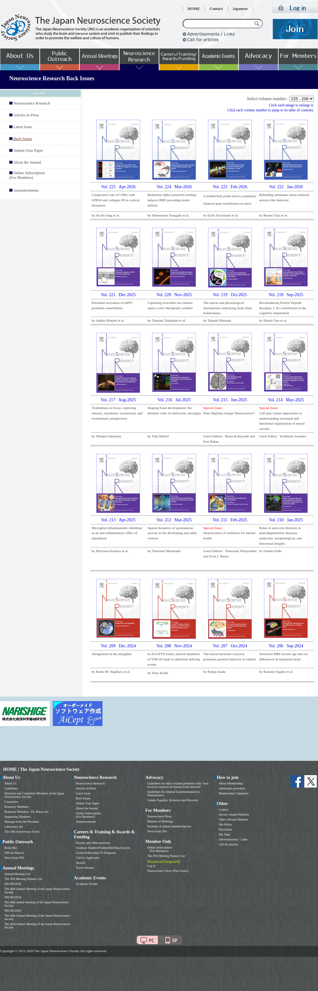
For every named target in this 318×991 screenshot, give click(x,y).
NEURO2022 (12, 910)
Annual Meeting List (17, 874)
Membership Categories (233, 793)
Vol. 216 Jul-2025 (174, 400)
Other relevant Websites (233, 819)
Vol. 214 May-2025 (286, 400)
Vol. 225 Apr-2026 (118, 186)
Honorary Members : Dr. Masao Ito (26, 811)
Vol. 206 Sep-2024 (286, 646)
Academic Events (87, 884)
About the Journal (27, 162)
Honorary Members (16, 806)
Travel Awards (85, 867)
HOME (194, 9)
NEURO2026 (12, 884)
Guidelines (11, 788)
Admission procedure (232, 788)
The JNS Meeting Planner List (23, 879)
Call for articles (228, 844)
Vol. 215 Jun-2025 (230, 400)
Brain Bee (10, 847)
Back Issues (83, 798)
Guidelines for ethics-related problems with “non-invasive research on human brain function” (178, 785)
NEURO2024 (12, 897)
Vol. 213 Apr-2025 (118, 520)
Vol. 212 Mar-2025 (174, 520)
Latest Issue (22, 127)
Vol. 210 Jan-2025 (286, 520)
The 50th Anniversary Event (21, 831)
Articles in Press (26, 115)
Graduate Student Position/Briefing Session (103, 847)
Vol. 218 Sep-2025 (286, 294)
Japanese (240, 9)
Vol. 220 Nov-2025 (174, 294)
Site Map (224, 834)
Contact (216, 9)
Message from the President (21, 821)
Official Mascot (14, 852)
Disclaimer (225, 829)
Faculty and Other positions (93, 842)
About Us (10, 783)
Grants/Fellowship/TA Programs (96, 852)
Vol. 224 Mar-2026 (174, 186)
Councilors (11, 801)
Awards (80, 862)
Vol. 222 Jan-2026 (286, 186)
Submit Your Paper (28, 150)
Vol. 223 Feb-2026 (230, 186)
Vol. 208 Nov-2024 (174, 646)
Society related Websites (234, 814)
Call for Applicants (87, 857)
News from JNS (14, 857)
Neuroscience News (159, 816)
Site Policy (225, 824)
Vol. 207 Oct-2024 (230, 646)
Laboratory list (13, 826)
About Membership (231, 783)
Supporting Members (17, 816)
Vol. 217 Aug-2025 (118, 400)
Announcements (26, 190)
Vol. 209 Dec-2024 (118, 646)
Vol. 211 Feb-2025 (230, 520)
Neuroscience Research (31, 103)
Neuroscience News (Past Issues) (167, 870)
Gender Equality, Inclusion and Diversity (172, 800)
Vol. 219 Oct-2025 (230, 294)
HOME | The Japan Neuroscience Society (41, 769)
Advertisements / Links (233, 839)
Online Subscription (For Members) (27, 175)
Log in (151, 866)
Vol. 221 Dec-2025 (118, 294)
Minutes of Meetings (160, 821)
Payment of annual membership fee (169, 826)
